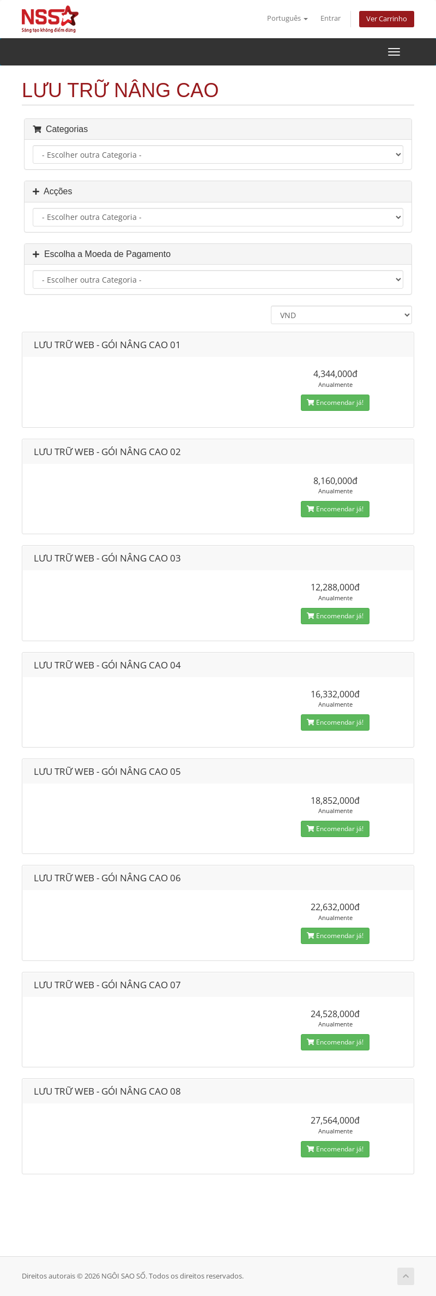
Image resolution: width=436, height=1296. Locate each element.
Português (287, 18)
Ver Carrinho (386, 18)
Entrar (330, 18)
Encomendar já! (335, 402)
